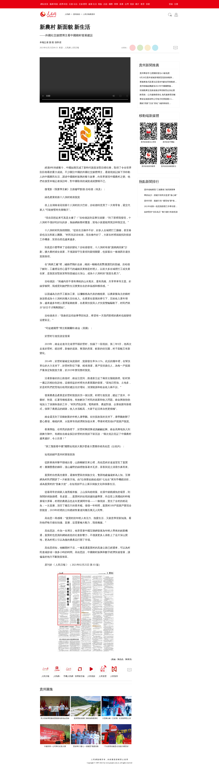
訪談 (105, 4)
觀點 (100, 4)
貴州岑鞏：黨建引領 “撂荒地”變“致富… (161, 201)
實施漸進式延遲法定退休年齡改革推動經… (158, 82)
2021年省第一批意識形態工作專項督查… (161, 206)
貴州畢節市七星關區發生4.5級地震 (155, 73)
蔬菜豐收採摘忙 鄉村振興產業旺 (86, 718)
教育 (143, 4)
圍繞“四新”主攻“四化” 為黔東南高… (155, 103)
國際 (111, 4)
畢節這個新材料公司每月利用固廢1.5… (156, 99)
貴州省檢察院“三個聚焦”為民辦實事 (159, 190)
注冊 (176, 4)
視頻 (132, 4)
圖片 (137, 4)
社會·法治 (73, 4)
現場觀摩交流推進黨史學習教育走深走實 (157, 90)
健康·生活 (92, 4)
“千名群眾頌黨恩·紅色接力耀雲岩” (116, 746)
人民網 (67, 14)
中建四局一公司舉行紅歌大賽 (55, 746)
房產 (148, 4)
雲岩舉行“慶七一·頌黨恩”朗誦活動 (85, 746)
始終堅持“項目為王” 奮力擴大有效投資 (161, 212)
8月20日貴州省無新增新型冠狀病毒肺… (157, 77)
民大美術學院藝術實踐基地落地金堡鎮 (55, 718)
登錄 (171, 4)
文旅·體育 (83, 4)
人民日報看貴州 (89, 14)
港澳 (121, 4)
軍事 (116, 4)
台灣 (127, 4)
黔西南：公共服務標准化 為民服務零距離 (157, 95)
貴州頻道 (76, 14)
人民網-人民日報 (72, 48)
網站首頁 (44, 4)
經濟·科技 (63, 4)
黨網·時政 (54, 4)
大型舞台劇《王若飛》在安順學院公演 (116, 718)
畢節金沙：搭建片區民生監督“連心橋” (160, 195)
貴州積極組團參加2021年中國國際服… (156, 86)
